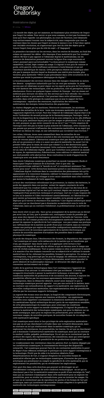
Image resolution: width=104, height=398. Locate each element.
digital (16, 390)
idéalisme (27, 393)
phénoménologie (25, 390)
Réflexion (28, 27)
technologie (46, 390)
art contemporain (78, 390)
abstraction (36, 390)
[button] (90, 10)
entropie (35, 393)
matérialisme (66, 390)
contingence (56, 390)
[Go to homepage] (27, 10)
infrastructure (18, 393)
